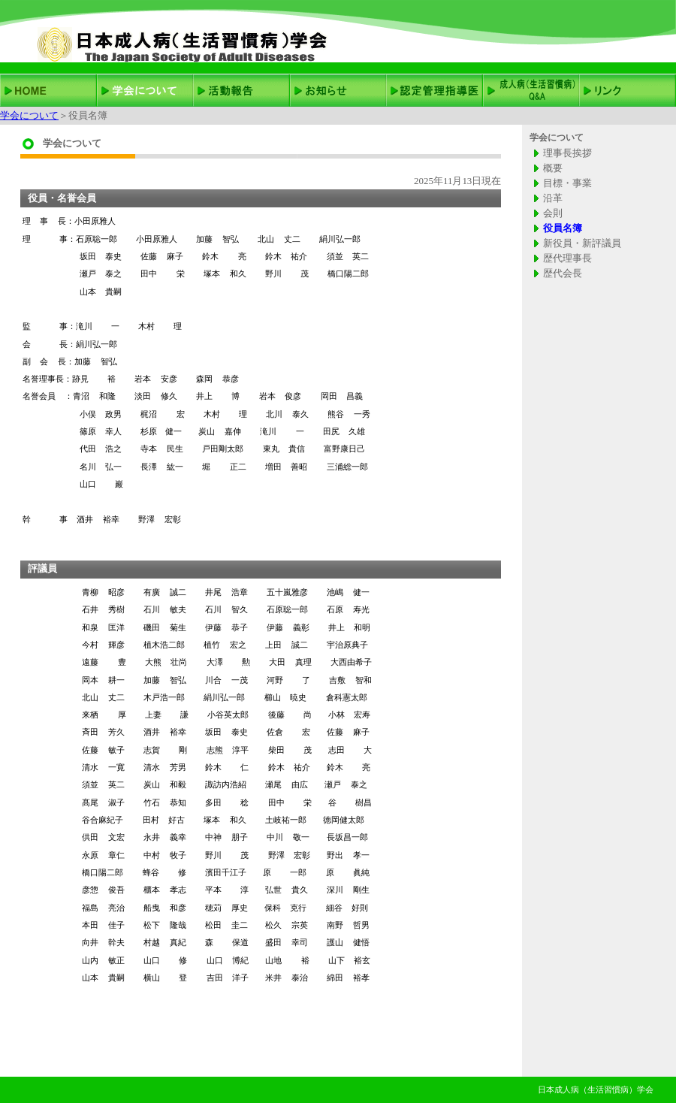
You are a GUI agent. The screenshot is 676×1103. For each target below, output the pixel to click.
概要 (553, 168)
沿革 (553, 198)
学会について (29, 115)
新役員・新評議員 (582, 243)
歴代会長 (562, 273)
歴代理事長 (567, 258)
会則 (553, 213)
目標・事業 (567, 183)
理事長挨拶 (567, 153)
